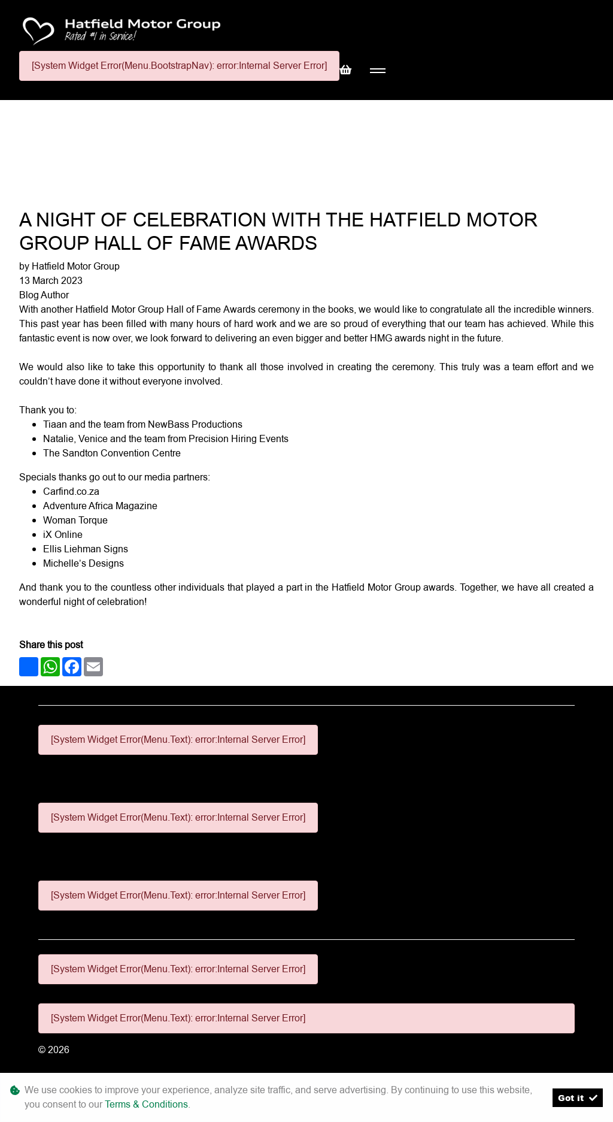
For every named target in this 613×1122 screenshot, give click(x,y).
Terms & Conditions (146, 1104)
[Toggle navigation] (377, 71)
